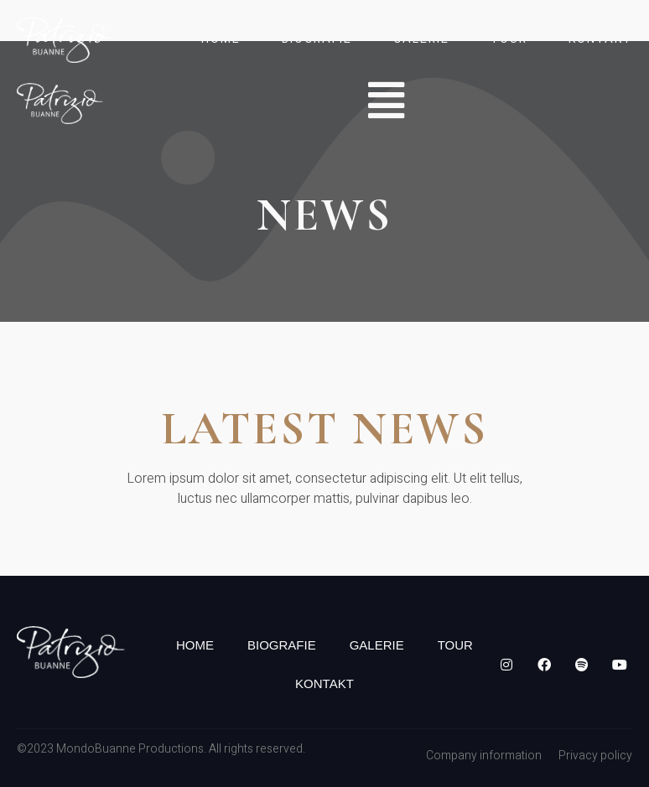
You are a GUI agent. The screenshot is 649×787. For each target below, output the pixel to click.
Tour (509, 39)
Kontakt (600, 39)
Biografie (317, 39)
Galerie (421, 39)
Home (221, 39)
